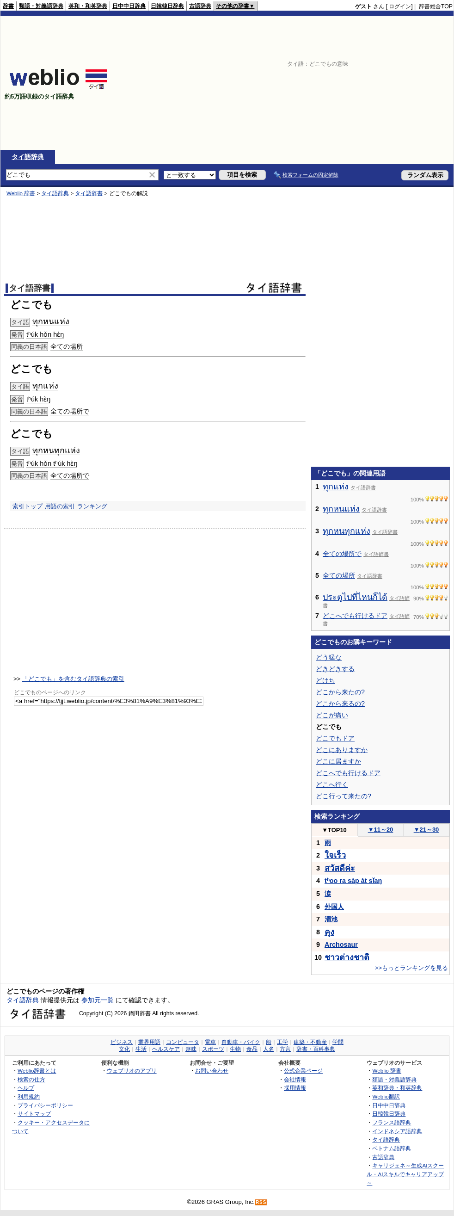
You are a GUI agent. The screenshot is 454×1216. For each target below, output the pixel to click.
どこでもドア (335, 738)
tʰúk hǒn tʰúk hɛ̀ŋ (51, 463)
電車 (210, 1042)
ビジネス (121, 1042)
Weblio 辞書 (20, 193)
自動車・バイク (240, 1042)
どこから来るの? (340, 703)
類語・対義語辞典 (41, 6)
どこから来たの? (340, 692)
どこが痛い (332, 715)
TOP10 (334, 830)
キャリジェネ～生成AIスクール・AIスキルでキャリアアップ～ (405, 1173)
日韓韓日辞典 (167, 6)
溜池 (331, 919)
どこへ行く (332, 784)
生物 (235, 1049)
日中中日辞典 (129, 6)
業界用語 (149, 1042)
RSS (261, 1202)
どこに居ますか (338, 761)
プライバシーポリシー (45, 1105)
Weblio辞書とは (37, 1071)
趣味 (190, 1049)
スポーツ (213, 1049)
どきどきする (335, 669)
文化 (124, 1049)
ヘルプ (26, 1088)
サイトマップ (34, 1114)
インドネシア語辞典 (397, 1131)
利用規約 (29, 1096)
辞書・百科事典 (315, 1049)
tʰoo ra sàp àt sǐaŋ (353, 880)
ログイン (400, 6)
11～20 (380, 829)
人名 (268, 1049)
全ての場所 (66, 346)
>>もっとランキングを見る (411, 967)
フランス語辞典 (391, 1122)
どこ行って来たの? (343, 796)
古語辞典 (200, 6)
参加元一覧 (97, 1000)
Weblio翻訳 (385, 1096)
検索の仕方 (31, 1079)
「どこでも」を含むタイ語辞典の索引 (73, 678)
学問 (338, 1042)
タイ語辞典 (28, 156)
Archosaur (341, 944)
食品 (252, 1049)
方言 (285, 1049)
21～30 (426, 829)
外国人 (334, 906)
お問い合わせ (211, 1071)
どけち (325, 680)
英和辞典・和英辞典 (397, 1088)
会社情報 (295, 1079)
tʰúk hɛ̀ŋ (38, 399)
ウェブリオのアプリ (132, 1071)
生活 (141, 1049)
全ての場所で (69, 411)
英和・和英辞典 (87, 6)
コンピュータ (182, 1042)
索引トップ (27, 506)
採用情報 (295, 1088)
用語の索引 (60, 506)
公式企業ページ (303, 1071)
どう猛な (329, 657)
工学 (282, 1042)
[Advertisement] (317, 83)
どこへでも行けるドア (355, 615)
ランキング (92, 506)
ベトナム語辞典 (391, 1148)
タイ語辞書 (89, 193)
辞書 (8, 6)
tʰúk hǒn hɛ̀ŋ (45, 334)
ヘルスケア (166, 1049)
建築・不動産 (310, 1042)
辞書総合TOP (436, 6)
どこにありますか (342, 749)
